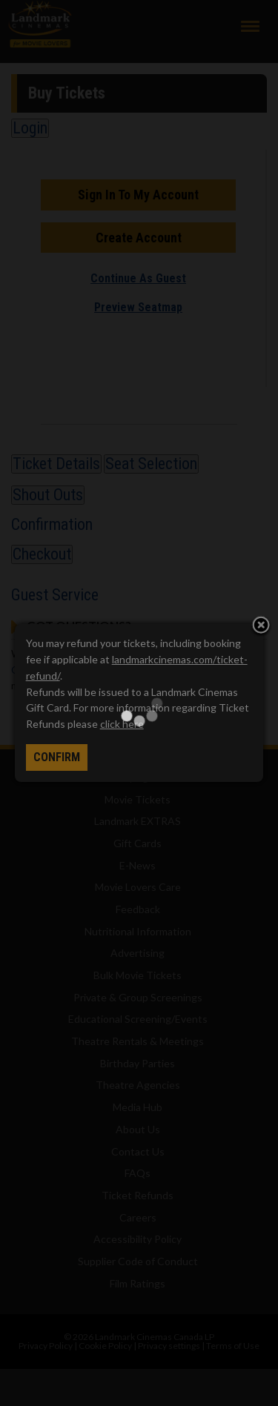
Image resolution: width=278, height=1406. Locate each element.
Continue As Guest (138, 278)
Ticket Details (56, 463)
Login (30, 128)
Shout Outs (48, 494)
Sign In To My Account (138, 194)
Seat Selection (151, 463)
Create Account (139, 237)
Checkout (42, 554)
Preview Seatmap (138, 307)
